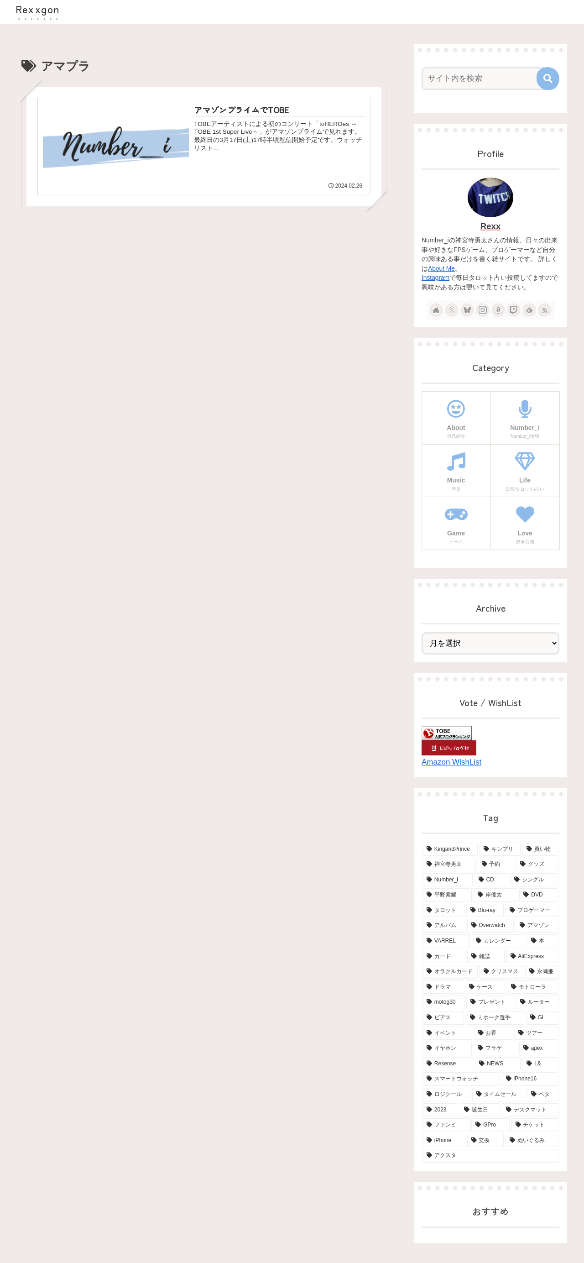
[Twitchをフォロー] (514, 310)
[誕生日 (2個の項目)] (480, 1110)
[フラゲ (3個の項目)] (495, 1048)
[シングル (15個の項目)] (534, 880)
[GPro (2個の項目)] (490, 1125)
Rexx (490, 226)
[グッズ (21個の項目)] (537, 864)
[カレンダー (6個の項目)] (498, 941)
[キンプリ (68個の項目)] (500, 849)
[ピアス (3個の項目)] (443, 1018)
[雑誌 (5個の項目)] (486, 957)
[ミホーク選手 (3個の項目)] (495, 1018)
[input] (485, 78)
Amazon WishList (451, 762)
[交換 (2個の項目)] (485, 1141)
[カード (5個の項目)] (443, 957)
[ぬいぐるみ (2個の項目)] (532, 1141)
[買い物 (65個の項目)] (540, 849)
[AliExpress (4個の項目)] (532, 957)
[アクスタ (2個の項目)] (490, 1156)
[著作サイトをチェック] (436, 310)
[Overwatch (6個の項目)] (490, 926)
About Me (441, 268)
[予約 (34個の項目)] (496, 864)
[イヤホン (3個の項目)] (447, 1048)
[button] (548, 78)
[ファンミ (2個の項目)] (445, 1125)
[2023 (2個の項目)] (440, 1110)
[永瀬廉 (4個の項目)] (541, 972)
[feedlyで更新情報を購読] (529, 310)
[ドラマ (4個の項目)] (442, 987)
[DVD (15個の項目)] (538, 895)
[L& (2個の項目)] (540, 1064)
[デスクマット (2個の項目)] (530, 1110)
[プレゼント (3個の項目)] (490, 1002)
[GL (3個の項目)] (542, 1018)
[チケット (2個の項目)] (534, 1125)
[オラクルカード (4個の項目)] (450, 972)
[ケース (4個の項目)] (485, 987)
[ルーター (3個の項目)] (537, 1002)
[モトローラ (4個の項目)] (532, 987)
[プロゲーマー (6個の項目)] (532, 910)
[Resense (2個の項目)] (447, 1064)
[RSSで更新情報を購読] (545, 310)
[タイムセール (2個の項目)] (499, 1094)
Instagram (435, 277)
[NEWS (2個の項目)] (498, 1064)
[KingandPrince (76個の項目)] (450, 849)
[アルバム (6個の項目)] (443, 926)
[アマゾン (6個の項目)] (537, 926)
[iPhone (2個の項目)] (443, 1141)
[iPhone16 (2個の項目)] (530, 1079)
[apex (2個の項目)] (538, 1048)
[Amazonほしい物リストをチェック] (498, 310)
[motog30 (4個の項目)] (443, 1002)
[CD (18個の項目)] (491, 880)
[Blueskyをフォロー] (467, 310)
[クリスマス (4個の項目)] (502, 972)
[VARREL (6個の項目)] (446, 941)
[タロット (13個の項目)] (443, 910)
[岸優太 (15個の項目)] (495, 895)
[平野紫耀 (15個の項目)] (447, 895)
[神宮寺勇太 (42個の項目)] (449, 864)
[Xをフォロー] (452, 310)
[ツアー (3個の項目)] (536, 1033)
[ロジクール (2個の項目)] (446, 1094)
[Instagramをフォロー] (483, 310)
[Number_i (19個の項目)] (447, 880)
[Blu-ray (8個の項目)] (485, 910)
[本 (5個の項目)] (542, 941)
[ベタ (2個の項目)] (542, 1094)
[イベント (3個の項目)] (447, 1033)
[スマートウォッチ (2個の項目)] (461, 1079)
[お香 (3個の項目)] (493, 1033)
